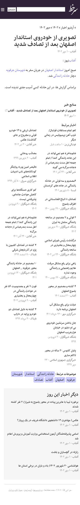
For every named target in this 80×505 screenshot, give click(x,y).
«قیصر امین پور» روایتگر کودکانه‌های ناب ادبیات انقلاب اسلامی (23, 172)
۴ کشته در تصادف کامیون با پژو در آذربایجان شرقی (21, 247)
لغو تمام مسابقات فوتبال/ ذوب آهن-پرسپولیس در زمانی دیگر (60, 135)
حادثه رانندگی (61, 76)
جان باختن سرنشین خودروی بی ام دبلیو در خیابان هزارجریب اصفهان (61, 328)
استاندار (58, 70)
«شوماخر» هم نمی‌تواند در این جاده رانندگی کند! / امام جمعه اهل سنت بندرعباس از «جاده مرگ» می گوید (60, 160)
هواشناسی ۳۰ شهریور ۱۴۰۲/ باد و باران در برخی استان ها (48, 466)
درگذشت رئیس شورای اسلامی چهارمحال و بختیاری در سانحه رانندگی (60, 245)
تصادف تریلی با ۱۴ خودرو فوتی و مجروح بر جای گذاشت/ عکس (22, 135)
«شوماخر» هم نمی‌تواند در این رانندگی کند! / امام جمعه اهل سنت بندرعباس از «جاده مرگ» (20, 224)
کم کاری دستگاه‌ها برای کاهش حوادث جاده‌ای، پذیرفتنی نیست (23, 195)
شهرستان (20, 70)
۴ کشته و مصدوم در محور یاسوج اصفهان (62, 289)
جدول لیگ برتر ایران (15, 490)
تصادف (38, 380)
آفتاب (72, 60)
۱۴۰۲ (55, 27)
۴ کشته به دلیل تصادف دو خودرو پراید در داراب (22, 311)
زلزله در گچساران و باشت (64, 452)
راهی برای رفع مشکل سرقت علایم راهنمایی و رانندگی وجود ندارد (61, 268)
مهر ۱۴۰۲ (45, 27)
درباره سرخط (38, 490)
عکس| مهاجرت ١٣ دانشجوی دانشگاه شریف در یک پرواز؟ (47, 420)
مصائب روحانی (28, 153)
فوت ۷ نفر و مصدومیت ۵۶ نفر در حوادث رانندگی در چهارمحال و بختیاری (20, 291)
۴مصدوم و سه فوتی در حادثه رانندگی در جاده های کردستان (60, 183)
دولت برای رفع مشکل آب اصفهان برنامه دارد (63, 307)
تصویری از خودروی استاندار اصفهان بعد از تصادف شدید (46, 110)
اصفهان (49, 70)
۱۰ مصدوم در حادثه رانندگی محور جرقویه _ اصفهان (21, 266)
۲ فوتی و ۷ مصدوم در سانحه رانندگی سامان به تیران (61, 220)
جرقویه (10, 70)
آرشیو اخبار (67, 27)
